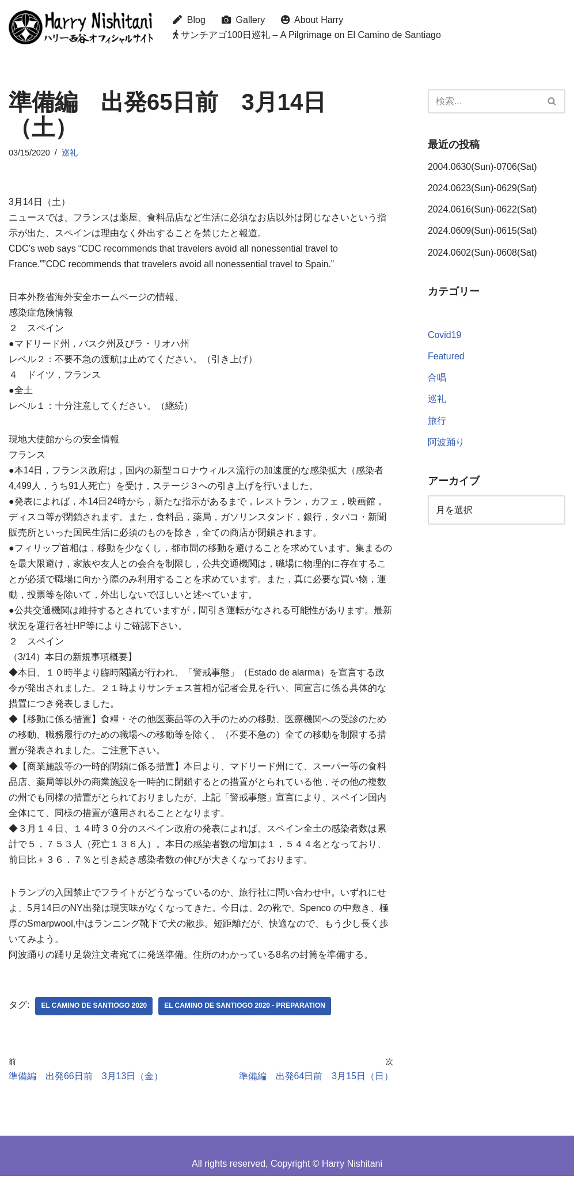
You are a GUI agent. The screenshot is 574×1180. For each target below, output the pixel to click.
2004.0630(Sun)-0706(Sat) (482, 167)
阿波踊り (446, 442)
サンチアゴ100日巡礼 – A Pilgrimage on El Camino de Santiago (307, 35)
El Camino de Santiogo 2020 (94, 1010)
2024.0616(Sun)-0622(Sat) (482, 210)
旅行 (437, 421)
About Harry (313, 20)
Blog (189, 20)
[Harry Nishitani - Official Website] (81, 27)
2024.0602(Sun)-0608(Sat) (482, 252)
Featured (446, 357)
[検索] (483, 101)
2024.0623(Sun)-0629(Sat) (482, 188)
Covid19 (445, 336)
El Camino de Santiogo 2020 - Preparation (245, 1010)
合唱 (437, 379)
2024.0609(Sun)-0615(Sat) (482, 231)
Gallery (243, 20)
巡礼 (70, 152)
